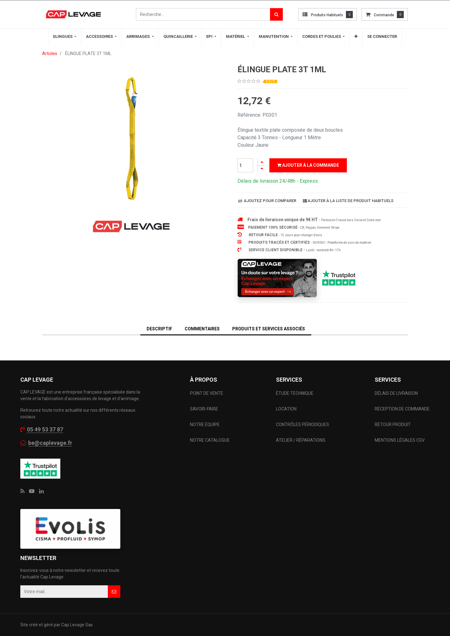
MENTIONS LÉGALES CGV (400, 440)
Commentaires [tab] (202, 328)
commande (384, 15)
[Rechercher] (276, 14)
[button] (356, 36)
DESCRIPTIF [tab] (159, 328)
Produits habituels (327, 15)
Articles (49, 53)
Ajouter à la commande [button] (308, 165)
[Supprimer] (261, 168)
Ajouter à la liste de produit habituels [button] (348, 200)
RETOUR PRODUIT (393, 424)
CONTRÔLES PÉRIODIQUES (302, 424)
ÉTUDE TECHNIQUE (295, 393)
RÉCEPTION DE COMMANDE (402, 408)
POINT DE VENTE (206, 393)
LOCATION (287, 408)
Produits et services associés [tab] (268, 328)
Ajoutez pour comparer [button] (267, 200)
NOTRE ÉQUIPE (205, 424)
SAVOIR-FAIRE (204, 408)
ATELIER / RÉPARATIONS (300, 440)
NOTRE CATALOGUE (210, 440)
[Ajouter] (261, 162)
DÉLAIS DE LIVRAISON (397, 393)
